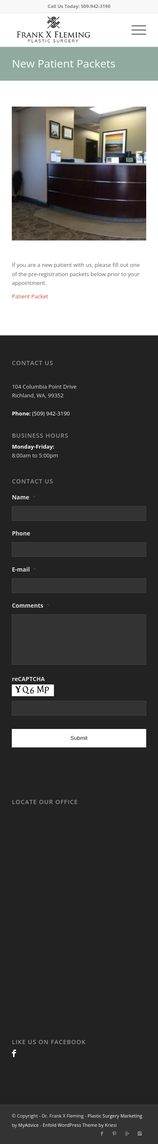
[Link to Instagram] (140, 1133)
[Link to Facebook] (14, 1053)
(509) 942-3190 (50, 413)
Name (23, 497)
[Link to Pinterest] (114, 1133)
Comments (31, 605)
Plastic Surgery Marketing (115, 1116)
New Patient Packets (63, 63)
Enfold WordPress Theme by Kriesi (80, 1125)
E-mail (24, 569)
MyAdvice (28, 1125)
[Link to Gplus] (127, 1133)
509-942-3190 (95, 6)
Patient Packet (30, 296)
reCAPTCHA (28, 679)
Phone (21, 533)
